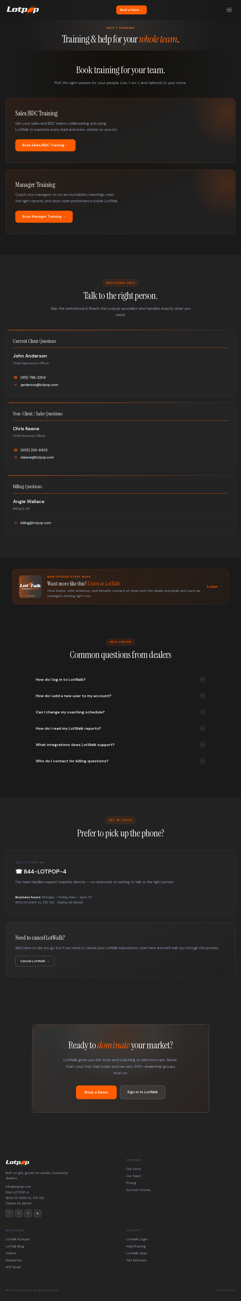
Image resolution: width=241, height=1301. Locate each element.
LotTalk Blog (15, 1246)
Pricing (131, 1183)
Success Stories (138, 1190)
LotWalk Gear (136, 1253)
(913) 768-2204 (29, 384)
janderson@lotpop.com (35, 392)
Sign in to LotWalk (142, 1092)
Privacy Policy (226, 1290)
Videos (11, 1253)
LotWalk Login (137, 1239)
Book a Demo (96, 1092)
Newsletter (14, 1260)
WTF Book (13, 1267)
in (28, 1213)
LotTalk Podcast (18, 1239)
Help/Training (136, 1246)
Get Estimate (136, 1260)
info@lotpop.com (18, 1187)
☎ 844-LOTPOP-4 (40, 878)
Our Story (133, 1169)
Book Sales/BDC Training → (45, 145)
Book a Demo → (131, 10)
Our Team (133, 1176)
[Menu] (229, 10)
